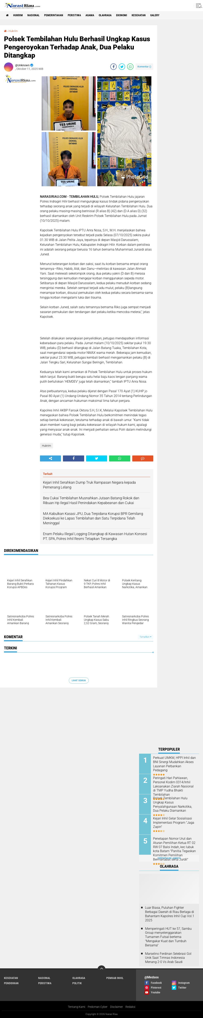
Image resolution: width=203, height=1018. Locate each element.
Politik (77, 983)
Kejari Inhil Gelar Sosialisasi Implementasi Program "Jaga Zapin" (173, 822)
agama (90, 15)
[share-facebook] (113, 66)
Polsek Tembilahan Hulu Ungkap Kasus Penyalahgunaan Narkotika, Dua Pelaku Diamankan (172, 804)
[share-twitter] (122, 66)
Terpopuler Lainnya (169, 858)
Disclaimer (116, 1006)
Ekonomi (121, 15)
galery (154, 15)
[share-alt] (50, 458)
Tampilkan (145, 637)
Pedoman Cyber (97, 1006)
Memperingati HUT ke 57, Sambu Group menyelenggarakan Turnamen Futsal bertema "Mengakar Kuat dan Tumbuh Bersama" (168, 937)
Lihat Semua (79, 680)
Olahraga (105, 15)
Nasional (33, 15)
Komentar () (144, 66)
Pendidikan (11, 983)
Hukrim (18, 15)
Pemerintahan (53, 15)
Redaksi (130, 1006)
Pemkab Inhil (114, 978)
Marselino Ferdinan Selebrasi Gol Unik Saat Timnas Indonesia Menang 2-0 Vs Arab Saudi (168, 958)
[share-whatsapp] (130, 66)
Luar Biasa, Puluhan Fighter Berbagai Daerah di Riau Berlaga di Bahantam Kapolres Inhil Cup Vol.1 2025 (169, 914)
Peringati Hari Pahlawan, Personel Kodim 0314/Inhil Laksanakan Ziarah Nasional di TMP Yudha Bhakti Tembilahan (173, 786)
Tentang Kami (76, 1006)
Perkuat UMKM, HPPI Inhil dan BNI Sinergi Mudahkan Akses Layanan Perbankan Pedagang (174, 764)
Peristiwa (74, 15)
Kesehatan (139, 15)
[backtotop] (101, 969)
